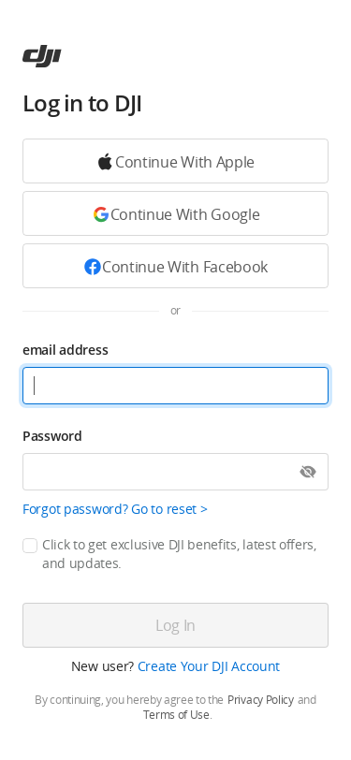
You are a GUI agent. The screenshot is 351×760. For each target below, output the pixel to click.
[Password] (175, 471)
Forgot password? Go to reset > (115, 509)
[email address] (175, 385)
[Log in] (175, 625)
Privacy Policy (260, 700)
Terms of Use (176, 715)
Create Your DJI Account (209, 666)
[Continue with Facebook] (175, 265)
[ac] (42, 56)
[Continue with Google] (175, 161)
